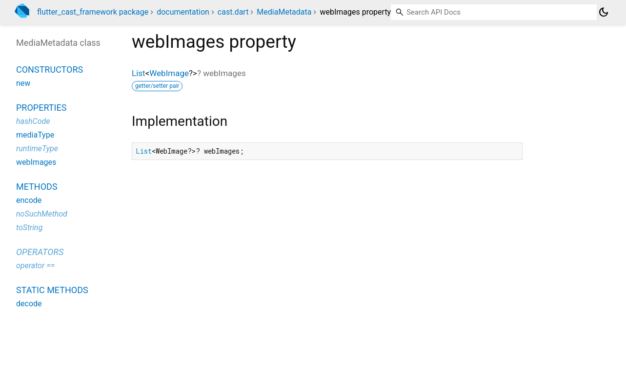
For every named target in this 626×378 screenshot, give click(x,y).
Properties (41, 107)
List (138, 73)
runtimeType (37, 148)
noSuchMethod (41, 214)
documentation (183, 12)
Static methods (52, 290)
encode (28, 200)
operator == (35, 265)
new (23, 83)
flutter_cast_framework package (92, 12)
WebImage (169, 73)
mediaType (35, 134)
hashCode (33, 121)
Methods (37, 186)
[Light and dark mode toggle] (603, 12)
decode (29, 303)
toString (29, 227)
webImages (36, 162)
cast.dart (233, 12)
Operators (39, 252)
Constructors (49, 69)
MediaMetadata (284, 12)
